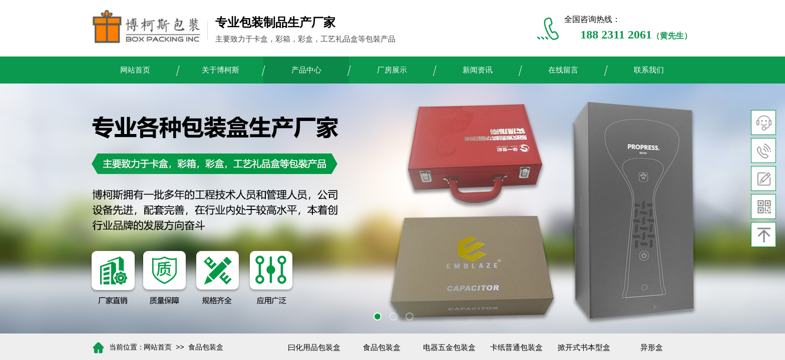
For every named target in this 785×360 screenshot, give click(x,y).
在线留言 (563, 70)
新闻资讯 (478, 70)
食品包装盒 (205, 347)
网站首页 (135, 70)
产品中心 (306, 70)
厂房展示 (392, 70)
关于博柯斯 (220, 70)
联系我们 (649, 70)
